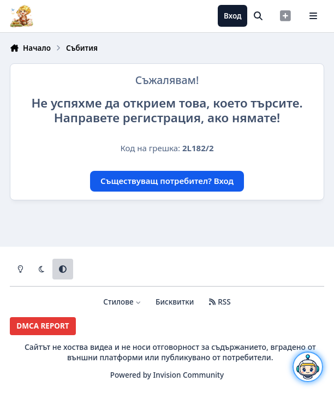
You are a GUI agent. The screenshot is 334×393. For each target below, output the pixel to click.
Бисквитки (175, 302)
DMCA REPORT (42, 326)
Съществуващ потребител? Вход (167, 180)
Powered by (167, 375)
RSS (219, 302)
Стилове (122, 302)
